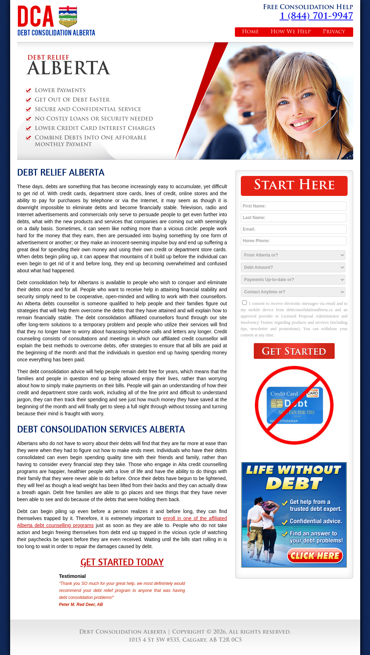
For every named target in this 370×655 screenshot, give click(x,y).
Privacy (334, 32)
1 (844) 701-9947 (316, 16)
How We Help (291, 32)
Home (250, 32)
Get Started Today (122, 562)
